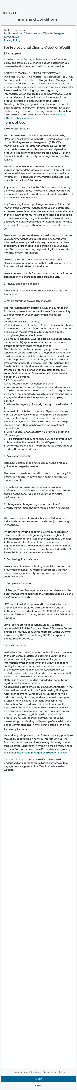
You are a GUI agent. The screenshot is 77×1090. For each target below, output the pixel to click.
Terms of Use (11, 37)
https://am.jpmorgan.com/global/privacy (41, 752)
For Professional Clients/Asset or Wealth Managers (34, 33)
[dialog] (38, 545)
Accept (38, 1079)
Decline (37, 1086)
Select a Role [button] (10, 13)
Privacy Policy (12, 40)
